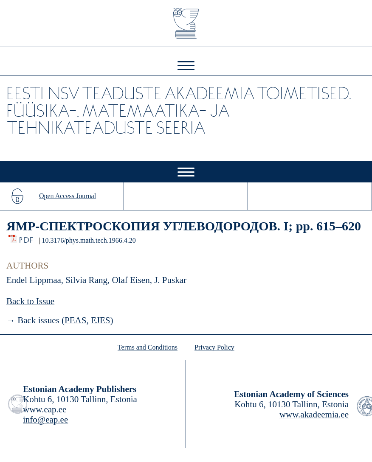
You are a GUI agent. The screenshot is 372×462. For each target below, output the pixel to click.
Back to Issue (30, 301)
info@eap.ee (45, 419)
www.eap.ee (44, 409)
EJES (100, 320)
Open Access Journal (67, 195)
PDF (27, 237)
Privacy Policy (214, 347)
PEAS (75, 320)
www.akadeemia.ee (314, 414)
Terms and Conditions (148, 347)
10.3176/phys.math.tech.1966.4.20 (88, 240)
